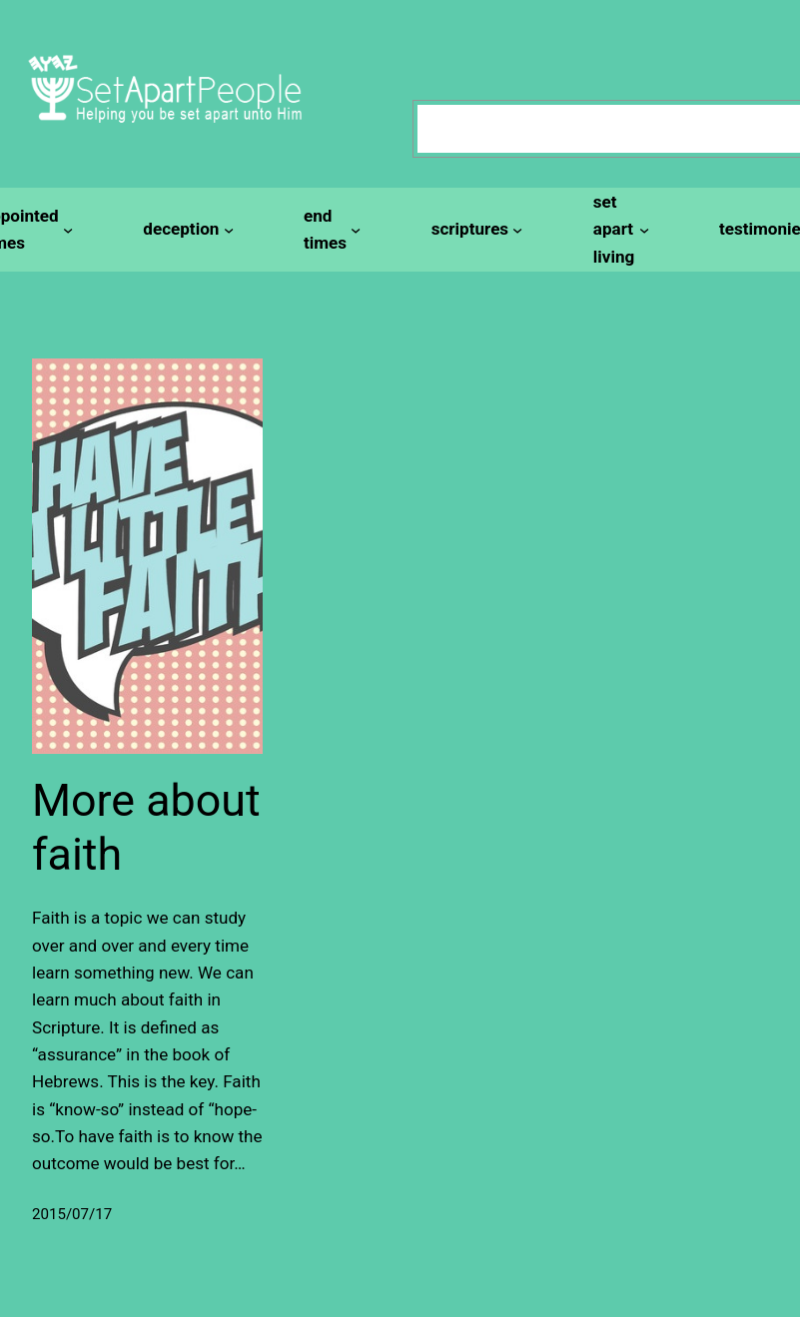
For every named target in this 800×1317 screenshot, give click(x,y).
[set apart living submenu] (618, 230)
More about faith (146, 827)
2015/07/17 (72, 1214)
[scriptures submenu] (474, 229)
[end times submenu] (330, 230)
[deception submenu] (185, 229)
